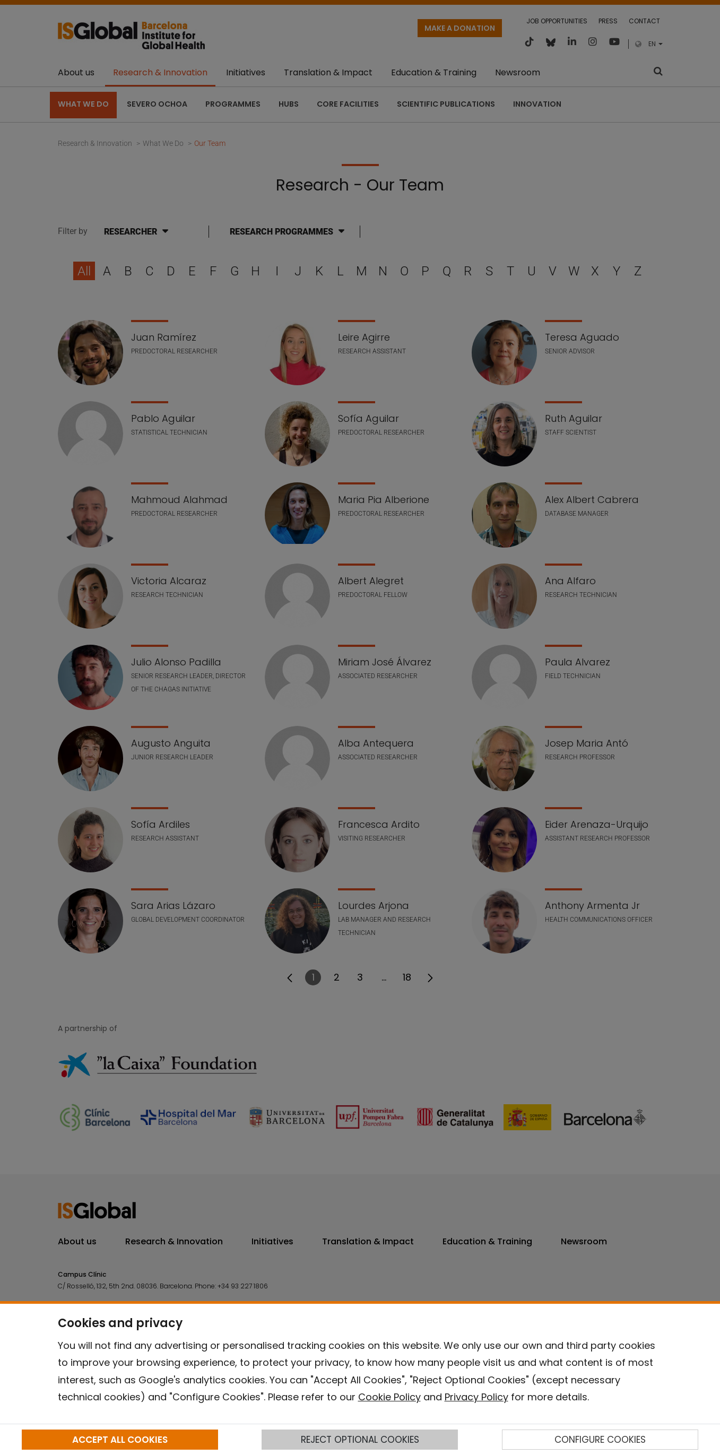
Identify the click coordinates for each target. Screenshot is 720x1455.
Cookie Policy (389, 1397)
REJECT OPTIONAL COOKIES (360, 1439)
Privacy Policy (476, 1397)
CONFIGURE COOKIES (600, 1439)
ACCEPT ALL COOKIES (120, 1439)
